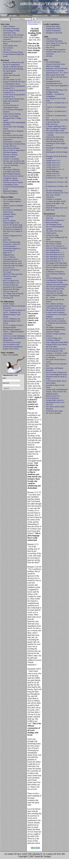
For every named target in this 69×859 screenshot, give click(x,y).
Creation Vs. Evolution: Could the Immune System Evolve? (56, 354)
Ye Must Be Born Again (54, 411)
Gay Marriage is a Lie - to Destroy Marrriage (55, 170)
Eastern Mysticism (52, 398)
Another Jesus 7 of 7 (53, 176)
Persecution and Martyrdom (12, 227)
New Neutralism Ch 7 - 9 (55, 261)
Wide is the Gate (51, 124)
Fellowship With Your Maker (13, 266)
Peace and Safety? (52, 222)
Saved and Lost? (9, 268)
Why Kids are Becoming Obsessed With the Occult (55, 140)
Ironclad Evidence (9, 157)
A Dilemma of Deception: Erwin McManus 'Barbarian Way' (55, 274)
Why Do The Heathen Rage (12, 225)
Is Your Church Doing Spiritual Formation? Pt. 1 (14, 87)
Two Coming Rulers (53, 45)
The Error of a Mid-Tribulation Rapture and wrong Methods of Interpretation (14, 338)
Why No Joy (50, 47)
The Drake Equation (10, 152)
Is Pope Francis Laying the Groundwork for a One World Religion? (56, 314)
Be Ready (6, 208)
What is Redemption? (10, 193)
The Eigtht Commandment (55, 327)
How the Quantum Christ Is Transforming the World (55, 350)
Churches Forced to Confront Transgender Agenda (13, 177)
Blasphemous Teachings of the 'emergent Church (56, 91)
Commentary (33, 24)
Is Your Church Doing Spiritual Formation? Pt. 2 (14, 91)
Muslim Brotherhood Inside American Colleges (55, 330)
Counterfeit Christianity (11, 28)
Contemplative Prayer (10, 185)
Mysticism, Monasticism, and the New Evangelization (13, 63)
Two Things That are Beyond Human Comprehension (13, 294)
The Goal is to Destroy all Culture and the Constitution (56, 320)
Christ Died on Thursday (54, 293)
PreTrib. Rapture (9, 304)
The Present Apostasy (53, 242)
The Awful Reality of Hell (55, 131)
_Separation (7, 278)
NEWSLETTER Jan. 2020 (12, 263)
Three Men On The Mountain (13, 35)
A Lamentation (8, 216)
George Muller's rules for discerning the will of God (55, 401)
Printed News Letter (40, 15)
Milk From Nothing (53, 66)
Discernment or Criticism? (12, 142)
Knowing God (8, 298)
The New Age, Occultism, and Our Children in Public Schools (14, 162)
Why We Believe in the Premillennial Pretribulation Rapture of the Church (12, 346)
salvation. (49, 56)
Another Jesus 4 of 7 (53, 165)
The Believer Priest (9, 276)
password (5, 383)
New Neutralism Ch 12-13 (55, 257)
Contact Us (55, 15)
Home (3, 16)
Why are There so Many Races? (14, 150)
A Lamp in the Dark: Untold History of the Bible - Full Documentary (56, 203)
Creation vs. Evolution (54, 199)
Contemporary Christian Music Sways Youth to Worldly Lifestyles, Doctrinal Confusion (57, 282)
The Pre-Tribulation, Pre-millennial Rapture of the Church (12, 321)
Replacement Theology (11, 289)
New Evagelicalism (53, 250)
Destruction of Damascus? (55, 220)
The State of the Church (54, 231)
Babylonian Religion (10, 191)
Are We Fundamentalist (54, 278)
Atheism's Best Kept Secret (55, 64)
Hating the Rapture (9, 327)
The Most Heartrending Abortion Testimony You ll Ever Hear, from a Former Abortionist (57, 194)
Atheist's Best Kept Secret (55, 137)
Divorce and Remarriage (11, 242)
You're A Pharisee (9, 257)
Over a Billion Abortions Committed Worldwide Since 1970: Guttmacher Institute (56, 306)
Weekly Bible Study (53, 26)
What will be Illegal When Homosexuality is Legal (55, 290)
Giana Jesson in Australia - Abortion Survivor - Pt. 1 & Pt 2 (57, 72)
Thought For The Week (54, 33)
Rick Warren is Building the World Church (12, 211)
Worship (6, 218)
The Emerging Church (54, 224)
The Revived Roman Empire (13, 52)
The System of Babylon (11, 170)
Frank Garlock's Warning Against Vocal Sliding (11, 115)
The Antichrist (8, 48)
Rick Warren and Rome (11, 148)
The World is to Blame (54, 244)
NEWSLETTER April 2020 (12, 274)
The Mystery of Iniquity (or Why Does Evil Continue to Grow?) (12, 231)
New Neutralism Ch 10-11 (55, 254)
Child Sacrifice (51, 233)
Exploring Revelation (53, 28)
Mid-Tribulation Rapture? (12, 174)
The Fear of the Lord (10, 291)
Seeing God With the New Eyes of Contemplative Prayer (14, 83)
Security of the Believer (11, 270)
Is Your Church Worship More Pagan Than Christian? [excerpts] (13, 101)
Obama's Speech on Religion (13, 206)
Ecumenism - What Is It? (11, 244)
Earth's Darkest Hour (10, 46)
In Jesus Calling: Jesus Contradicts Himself (54, 339)
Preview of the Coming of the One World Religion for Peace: (56, 373)
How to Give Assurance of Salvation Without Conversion (56, 247)
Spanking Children (9, 214)
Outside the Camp (52, 235)
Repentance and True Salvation (57, 68)
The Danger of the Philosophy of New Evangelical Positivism (57, 264)
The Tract (49, 404)
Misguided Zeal (8, 255)
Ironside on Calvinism (10, 180)
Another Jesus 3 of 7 (53, 163)
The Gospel (7, 272)
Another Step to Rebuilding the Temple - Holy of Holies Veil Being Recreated (57, 391)
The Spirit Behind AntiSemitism (9, 72)
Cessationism (50, 357)
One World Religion (53, 62)
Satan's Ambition (9, 26)
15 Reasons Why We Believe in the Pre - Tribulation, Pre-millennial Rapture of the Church (14, 313)
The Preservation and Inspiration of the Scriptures (12, 286)
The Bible (5, 19)
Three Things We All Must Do (56, 43)
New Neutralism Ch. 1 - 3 (55, 252)
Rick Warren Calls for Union (13, 135)
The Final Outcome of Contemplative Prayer (10, 106)
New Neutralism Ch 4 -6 (54, 259)
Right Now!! (7, 253)
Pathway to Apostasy (10, 155)
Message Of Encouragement (56, 49)
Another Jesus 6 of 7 (53, 173)
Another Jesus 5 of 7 (53, 167)
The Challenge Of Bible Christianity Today (11, 32)
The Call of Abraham (53, 413)
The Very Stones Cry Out (12, 79)
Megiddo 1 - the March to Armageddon (55, 95)
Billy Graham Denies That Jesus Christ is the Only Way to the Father (57, 77)
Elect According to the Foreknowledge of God (11, 282)
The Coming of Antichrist (12, 199)
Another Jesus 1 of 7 (53, 161)
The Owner (7, 50)
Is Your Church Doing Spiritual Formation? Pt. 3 (14, 95)
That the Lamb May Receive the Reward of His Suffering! (13, 68)
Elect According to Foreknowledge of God (11, 222)
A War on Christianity (10, 165)
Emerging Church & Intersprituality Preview (54, 82)
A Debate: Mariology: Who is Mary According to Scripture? (56, 127)
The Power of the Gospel (11, 342)
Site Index (12, 15)
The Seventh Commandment (56, 287)
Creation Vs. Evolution (11, 159)
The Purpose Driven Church (13, 182)
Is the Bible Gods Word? (11, 172)
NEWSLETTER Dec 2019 (12, 261)
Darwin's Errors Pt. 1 (10, 146)
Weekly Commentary (53, 31)
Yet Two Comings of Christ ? (13, 325)
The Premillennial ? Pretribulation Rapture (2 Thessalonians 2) (11, 248)
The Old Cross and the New (55, 310)
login (4, 378)
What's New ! (25, 15)
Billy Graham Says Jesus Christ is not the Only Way (57, 121)
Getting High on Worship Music (14, 144)
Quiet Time (7, 167)
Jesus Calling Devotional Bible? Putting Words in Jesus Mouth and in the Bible (57, 344)
